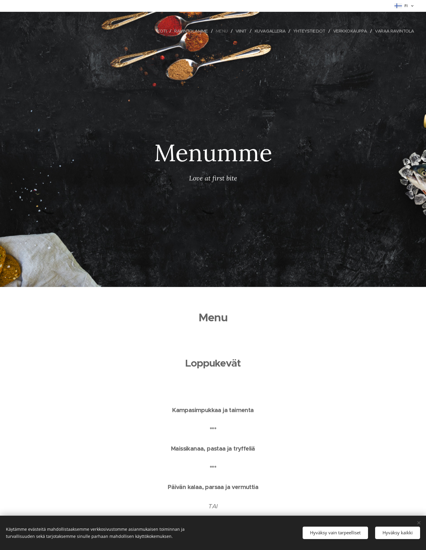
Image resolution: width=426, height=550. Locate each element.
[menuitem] (153, 31)
